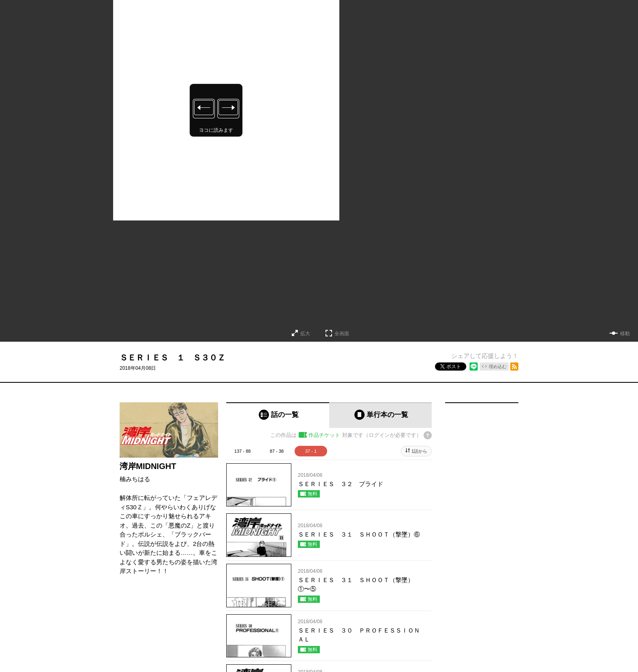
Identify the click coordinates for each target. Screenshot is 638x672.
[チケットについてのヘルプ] (428, 435)
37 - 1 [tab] (311, 451)
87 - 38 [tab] (277, 451)
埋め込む (498, 366)
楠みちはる (135, 479)
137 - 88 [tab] (242, 451)
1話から (419, 451)
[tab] (277, 415)
